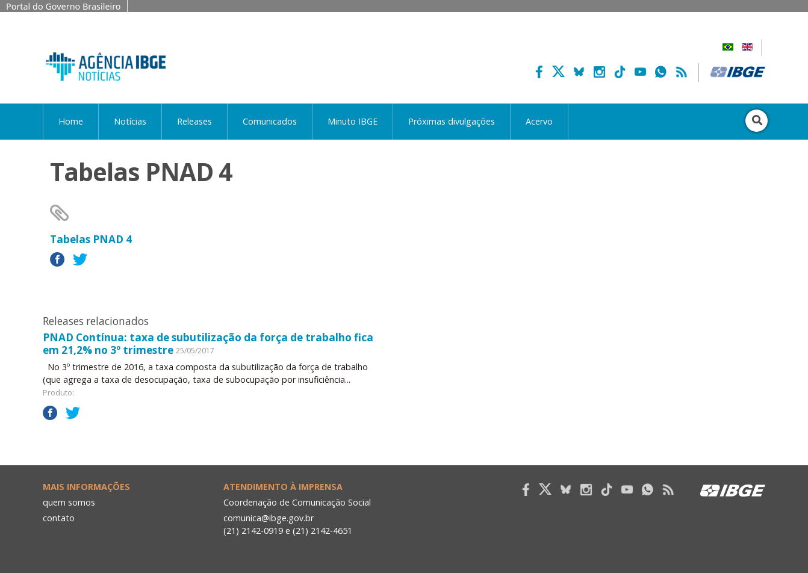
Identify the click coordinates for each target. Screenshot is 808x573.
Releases (194, 121)
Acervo (539, 121)
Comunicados (270, 121)
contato (59, 518)
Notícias (130, 121)
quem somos (69, 502)
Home (70, 121)
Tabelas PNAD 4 (91, 239)
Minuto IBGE (353, 121)
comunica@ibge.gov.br (268, 518)
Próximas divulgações (451, 121)
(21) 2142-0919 (253, 530)
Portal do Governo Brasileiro (63, 6)
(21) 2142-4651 (322, 530)
